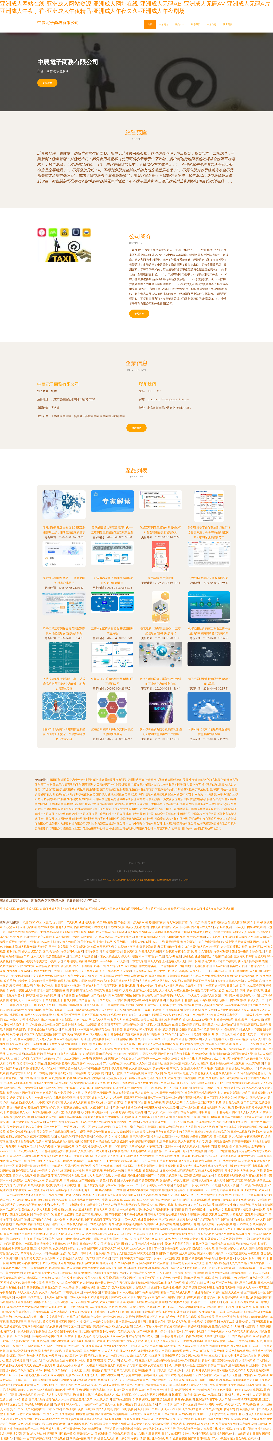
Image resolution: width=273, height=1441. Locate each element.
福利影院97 (202, 1419)
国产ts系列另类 (145, 1273)
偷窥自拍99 (135, 1107)
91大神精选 (93, 1321)
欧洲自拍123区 (32, 922)
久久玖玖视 (116, 1200)
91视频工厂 (223, 1336)
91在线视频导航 (255, 937)
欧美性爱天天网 (70, 1014)
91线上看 (228, 941)
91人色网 (23, 1058)
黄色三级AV (195, 1029)
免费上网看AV (120, 1424)
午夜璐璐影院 (206, 1433)
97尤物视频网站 (40, 971)
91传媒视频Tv (262, 1200)
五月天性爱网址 (144, 1083)
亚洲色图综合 (203, 956)
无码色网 (242, 1258)
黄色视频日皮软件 (175, 1326)
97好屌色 (128, 1316)
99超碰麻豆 (170, 1141)
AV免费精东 (22, 1209)
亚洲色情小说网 (147, 1219)
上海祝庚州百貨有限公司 (206, 813)
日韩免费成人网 (172, 1170)
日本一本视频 (39, 1073)
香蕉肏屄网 (40, 1238)
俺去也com (48, 1019)
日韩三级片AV (210, 1024)
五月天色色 (233, 1375)
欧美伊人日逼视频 (205, 1307)
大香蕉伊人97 (107, 1248)
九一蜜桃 (117, 1073)
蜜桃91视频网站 (28, 1277)
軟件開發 (182, 779)
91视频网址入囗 (95, 1161)
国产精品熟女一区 (255, 1292)
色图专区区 (66, 1156)
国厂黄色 (123, 1268)
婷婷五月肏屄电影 (40, 937)
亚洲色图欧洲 (197, 1209)
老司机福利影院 (244, 1107)
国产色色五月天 (88, 1000)
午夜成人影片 (49, 1156)
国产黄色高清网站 (228, 1010)
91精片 (95, 1438)
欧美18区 (200, 922)
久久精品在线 (48, 1092)
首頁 (150, 24)
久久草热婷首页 (34, 1409)
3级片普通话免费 (10, 1433)
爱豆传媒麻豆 (98, 1117)
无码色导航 (71, 1394)
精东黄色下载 (99, 1331)
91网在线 (40, 1063)
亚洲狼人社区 (91, 985)
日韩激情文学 (213, 1238)
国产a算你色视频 (260, 1312)
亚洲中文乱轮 (50, 1273)
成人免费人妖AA (141, 1424)
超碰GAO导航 (180, 971)
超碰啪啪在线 (221, 1053)
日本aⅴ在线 (186, 1195)
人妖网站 (250, 1326)
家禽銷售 (142, 799)
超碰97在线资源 (25, 1136)
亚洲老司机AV (179, 1331)
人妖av (56, 1277)
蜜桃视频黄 (133, 1010)
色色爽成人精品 (222, 1073)
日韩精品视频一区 (240, 1273)
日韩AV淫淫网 (184, 1307)
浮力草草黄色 (23, 1253)
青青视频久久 (203, 1073)
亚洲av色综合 (145, 985)
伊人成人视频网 (131, 956)
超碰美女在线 (231, 1102)
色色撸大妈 (100, 1136)
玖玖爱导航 (11, 980)
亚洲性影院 (113, 1161)
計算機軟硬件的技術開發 (167, 789)
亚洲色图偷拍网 (238, 971)
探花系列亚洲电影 (135, 1097)
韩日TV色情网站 (74, 1307)
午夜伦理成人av (194, 1049)
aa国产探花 (233, 1331)
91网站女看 (89, 1092)
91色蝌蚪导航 (180, 1277)
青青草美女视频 (121, 1370)
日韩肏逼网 (71, 1195)
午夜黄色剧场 (33, 1010)
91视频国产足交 (112, 951)
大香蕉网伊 (193, 1268)
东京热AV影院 (111, 1219)
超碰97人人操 (113, 1131)
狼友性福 (247, 1375)
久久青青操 (54, 1326)
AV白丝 (141, 1102)
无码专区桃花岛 (121, 1287)
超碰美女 (18, 1180)
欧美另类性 (58, 1375)
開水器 (100, 799)
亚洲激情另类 (249, 1005)
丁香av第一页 (154, 1326)
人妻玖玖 (253, 1112)
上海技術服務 (169, 799)
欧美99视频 (35, 1161)
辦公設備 (154, 799)
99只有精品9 (170, 1039)
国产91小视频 (181, 1053)
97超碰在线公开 (22, 985)
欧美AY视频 (230, 1380)
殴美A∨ (113, 1209)
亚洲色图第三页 (157, 1151)
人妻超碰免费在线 (212, 1005)
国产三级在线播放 (162, 1399)
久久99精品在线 (200, 1014)
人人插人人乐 (110, 1350)
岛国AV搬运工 (36, 1297)
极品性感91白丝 (154, 941)
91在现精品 (159, 1380)
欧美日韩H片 (212, 1029)
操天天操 (60, 985)
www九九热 (94, 1063)
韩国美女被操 (227, 1204)
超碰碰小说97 (219, 971)
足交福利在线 (230, 1297)
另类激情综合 (258, 1224)
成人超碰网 (205, 1180)
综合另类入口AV (142, 971)
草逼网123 (125, 1307)
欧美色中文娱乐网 (79, 976)
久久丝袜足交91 (69, 932)
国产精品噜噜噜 (90, 1326)
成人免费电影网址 (212, 1170)
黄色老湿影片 (225, 1389)
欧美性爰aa (222, 1346)
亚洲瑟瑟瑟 (72, 1122)
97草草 (8, 1083)
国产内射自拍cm (112, 1053)
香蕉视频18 (101, 1312)
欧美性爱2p (164, 1243)
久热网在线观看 (132, 1229)
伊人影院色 (131, 980)
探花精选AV (119, 932)
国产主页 (226, 1219)
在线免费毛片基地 (62, 1141)
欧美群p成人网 (154, 1073)
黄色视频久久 (23, 1170)
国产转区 (221, 1248)
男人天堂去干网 (188, 1161)
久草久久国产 (147, 1389)
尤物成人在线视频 (85, 1024)
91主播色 (119, 1190)
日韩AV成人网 (117, 1297)
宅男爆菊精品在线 (245, 1355)
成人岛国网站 (187, 1253)
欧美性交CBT (52, 1024)
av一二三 (135, 1185)
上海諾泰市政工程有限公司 (137, 818)
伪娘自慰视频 (43, 1034)
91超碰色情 (180, 1185)
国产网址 (213, 1092)
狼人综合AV (162, 1331)
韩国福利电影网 (100, 1068)
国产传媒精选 (234, 1180)
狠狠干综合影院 (22, 1258)
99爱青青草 (152, 1385)
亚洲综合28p (120, 1341)
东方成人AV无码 (45, 1068)
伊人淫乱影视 (119, 1068)
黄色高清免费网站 (240, 1350)
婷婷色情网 (43, 1438)
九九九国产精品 (215, 1078)
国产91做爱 (103, 1258)
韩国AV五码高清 (210, 1185)
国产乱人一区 (107, 1404)
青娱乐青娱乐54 (28, 1370)
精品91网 (193, 1326)
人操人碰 (246, 1010)
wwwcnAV (57, 1419)
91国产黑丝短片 (213, 1409)
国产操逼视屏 (94, 1170)
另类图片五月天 (101, 1287)
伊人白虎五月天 (32, 951)
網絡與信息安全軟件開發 (76, 779)
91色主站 (196, 1204)
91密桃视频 (220, 1292)
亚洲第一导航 (224, 1282)
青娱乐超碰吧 (26, 1039)
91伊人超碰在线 (199, 1350)
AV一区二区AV (165, 1307)
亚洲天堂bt (99, 1058)
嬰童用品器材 (176, 794)
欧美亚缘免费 (106, 1273)
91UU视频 (237, 1326)
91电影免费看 (43, 1404)
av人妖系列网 (65, 1136)
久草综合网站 (131, 1019)
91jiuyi (186, 932)
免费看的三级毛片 (201, 1136)
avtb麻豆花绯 (70, 1355)
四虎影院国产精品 (160, 1014)
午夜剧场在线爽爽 (87, 1263)
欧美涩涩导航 (53, 1287)
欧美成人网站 (206, 1126)
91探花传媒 (154, 1146)
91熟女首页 (217, 990)
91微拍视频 (243, 1341)
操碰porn (123, 1185)
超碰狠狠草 (21, 1083)
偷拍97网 (48, 1321)
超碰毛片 (263, 1243)
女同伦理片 (149, 1277)
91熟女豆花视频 (160, 1190)
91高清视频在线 (33, 1287)
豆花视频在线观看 (154, 1229)
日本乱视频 (11, 1428)
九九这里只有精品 (15, 1185)
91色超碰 (135, 1346)
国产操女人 (239, 1112)
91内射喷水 (257, 951)
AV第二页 (99, 966)
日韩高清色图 (181, 1385)
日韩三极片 (193, 961)
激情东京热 (91, 1185)
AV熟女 (194, 1277)
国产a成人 (60, 976)
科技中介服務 (228, 789)
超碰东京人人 (100, 1097)
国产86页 (255, 971)
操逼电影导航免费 (173, 1355)
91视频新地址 (152, 1141)
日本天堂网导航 (200, 1200)
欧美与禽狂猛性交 (11, 1287)
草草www (52, 932)
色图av (266, 971)
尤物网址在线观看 (18, 971)
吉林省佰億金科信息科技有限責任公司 (129, 828)
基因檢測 (230, 799)
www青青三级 (261, 1287)
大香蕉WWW (90, 1404)
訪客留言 (227, 24)
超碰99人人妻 (223, 1039)
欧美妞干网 (207, 1424)
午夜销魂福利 (151, 1107)
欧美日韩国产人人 (54, 1224)
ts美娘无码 (55, 961)
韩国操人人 (244, 1287)
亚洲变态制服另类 (59, 1063)
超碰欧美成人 (54, 1185)
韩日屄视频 (153, 1433)
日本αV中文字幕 (59, 1341)
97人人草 (113, 1360)
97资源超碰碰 (85, 1088)
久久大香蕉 (125, 1326)
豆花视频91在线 (206, 1122)
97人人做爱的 (220, 1438)
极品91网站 (131, 1029)
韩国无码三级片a (152, 1419)
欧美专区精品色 (106, 922)
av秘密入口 (237, 1214)
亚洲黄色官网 (203, 1292)
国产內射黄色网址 (186, 1112)
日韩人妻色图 (83, 1336)
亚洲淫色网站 (119, 1039)
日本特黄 (116, 1029)
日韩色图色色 (190, 1000)
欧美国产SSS (84, 1214)
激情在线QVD (263, 1428)
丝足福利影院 (12, 1117)
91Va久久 (35, 1360)
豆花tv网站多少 (97, 1102)
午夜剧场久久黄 (178, 1302)
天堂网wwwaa (171, 1146)
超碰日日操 (254, 1433)
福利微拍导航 (82, 927)
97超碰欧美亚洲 (170, 946)
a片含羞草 (116, 1097)
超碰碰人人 (240, 932)
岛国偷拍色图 (172, 1063)
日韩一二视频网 (240, 1131)
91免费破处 (122, 946)
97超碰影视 (44, 1112)
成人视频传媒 (26, 946)
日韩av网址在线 (245, 1302)
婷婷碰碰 (42, 1234)
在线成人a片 (198, 1385)
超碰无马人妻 (176, 961)
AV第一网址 (198, 1380)
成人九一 (207, 1175)
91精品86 (103, 980)
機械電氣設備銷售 (88, 789)
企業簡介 (163, 24)
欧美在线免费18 (103, 1165)
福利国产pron (225, 1433)
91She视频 (6, 1229)
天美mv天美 (129, 1219)
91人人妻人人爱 (28, 1292)
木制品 (155, 784)
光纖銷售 (218, 799)
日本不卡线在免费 (80, 1200)
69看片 (11, 1063)
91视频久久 (241, 1097)
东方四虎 (15, 1263)
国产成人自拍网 (173, 1049)
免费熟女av (97, 1078)
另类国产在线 (20, 1219)
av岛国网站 (165, 1185)
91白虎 (65, 1029)
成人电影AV (11, 1019)
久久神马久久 (89, 1375)
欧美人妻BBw (207, 1161)
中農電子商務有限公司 (58, 384)
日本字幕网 (211, 1097)
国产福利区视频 (218, 1263)
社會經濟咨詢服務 (156, 779)
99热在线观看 (115, 927)
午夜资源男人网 (261, 1161)
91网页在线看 (148, 1053)
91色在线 (93, 1302)
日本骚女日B (145, 1321)
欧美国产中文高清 (33, 1282)
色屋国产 (54, 1355)
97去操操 (73, 1243)
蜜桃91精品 (240, 946)
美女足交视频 (54, 1180)
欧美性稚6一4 (190, 1234)
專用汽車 (46, 784)
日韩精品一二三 (199, 1302)
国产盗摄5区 (115, 1102)
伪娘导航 (133, 1195)
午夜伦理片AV (257, 1419)
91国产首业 (212, 1321)
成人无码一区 (27, 1112)
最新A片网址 (220, 966)
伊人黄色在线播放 (132, 1385)
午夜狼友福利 (254, 1175)
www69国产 (71, 1058)
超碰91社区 (209, 1360)
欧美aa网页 (43, 1141)
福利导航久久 (108, 1268)
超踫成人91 (240, 1195)
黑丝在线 (54, 1014)
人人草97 (208, 1039)
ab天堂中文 (94, 1204)
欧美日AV (256, 1058)
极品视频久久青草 (94, 1083)
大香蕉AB (42, 1355)
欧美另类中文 (90, 1268)
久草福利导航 (23, 1302)
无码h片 (35, 1350)
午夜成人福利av (76, 1224)
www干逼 (69, 1287)
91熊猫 (22, 941)
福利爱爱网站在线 (90, 1355)
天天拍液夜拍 (185, 1419)
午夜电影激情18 (76, 1204)
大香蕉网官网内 (182, 1243)
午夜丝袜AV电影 (44, 985)
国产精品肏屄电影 (188, 1428)
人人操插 (125, 971)
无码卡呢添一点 (63, 1302)
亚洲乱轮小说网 (102, 941)
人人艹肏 (224, 1399)
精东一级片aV (153, 1258)
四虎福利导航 (119, 1243)
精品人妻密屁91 (49, 1049)
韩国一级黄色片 (16, 1107)
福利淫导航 (35, 1224)
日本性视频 (221, 1136)
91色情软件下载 (210, 1297)
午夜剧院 (165, 1385)
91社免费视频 (39, 1341)
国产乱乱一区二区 (142, 1088)
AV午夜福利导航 (44, 1214)
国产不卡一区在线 (185, 1404)
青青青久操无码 (221, 1200)
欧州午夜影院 (165, 1389)
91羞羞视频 (221, 1175)
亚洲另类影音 (87, 922)
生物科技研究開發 (172, 784)
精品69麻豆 (162, 1088)
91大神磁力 (73, 1404)
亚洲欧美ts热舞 (219, 1063)
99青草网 (184, 966)
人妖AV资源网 (15, 1053)
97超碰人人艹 (249, 1068)
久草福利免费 (137, 1146)
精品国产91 (22, 956)
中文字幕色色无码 (41, 976)
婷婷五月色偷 (137, 1078)
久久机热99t (159, 1238)
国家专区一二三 (199, 971)
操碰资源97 (226, 1277)
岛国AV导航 (38, 1122)
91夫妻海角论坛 (254, 980)
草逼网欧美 (29, 1326)
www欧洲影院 (49, 941)
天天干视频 (190, 1287)
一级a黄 (194, 1185)
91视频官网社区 (53, 1433)
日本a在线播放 (237, 1000)
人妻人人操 (189, 1346)
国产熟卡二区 (28, 1005)
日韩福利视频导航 (170, 1019)
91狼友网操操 (75, 1219)
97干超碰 (34, 941)
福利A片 (9, 1438)
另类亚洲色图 (135, 1175)
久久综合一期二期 (83, 1258)
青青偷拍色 (67, 995)
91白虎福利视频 (259, 1394)
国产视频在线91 (14, 1088)
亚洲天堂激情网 (147, 1404)
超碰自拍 (100, 1156)
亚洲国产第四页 (203, 1375)
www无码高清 (254, 1063)
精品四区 (239, 1219)
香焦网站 (175, 1424)
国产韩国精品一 (88, 1180)
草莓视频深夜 (172, 932)
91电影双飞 (176, 1092)
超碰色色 (188, 956)
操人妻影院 (213, 995)
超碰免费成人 (191, 1424)
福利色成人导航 (32, 1433)
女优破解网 (22, 976)
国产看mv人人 (54, 1282)
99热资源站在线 (62, 1209)
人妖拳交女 (226, 1097)
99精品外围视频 (79, 1438)
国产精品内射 (51, 951)
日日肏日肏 (84, 1044)
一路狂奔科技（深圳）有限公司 (173, 828)
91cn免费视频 (54, 1195)
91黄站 (236, 1083)
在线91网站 (256, 946)
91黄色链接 (178, 1190)
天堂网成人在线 (50, 1428)
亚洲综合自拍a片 (180, 1088)
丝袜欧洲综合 (154, 1049)
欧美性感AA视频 (122, 995)
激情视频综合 (192, 1394)
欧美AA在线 (103, 1175)
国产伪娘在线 (172, 1346)
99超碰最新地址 (201, 966)
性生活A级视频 (196, 937)
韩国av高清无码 (184, 1073)
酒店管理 (87, 784)
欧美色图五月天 (178, 1151)
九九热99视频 (69, 1053)
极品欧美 (111, 990)
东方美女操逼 (238, 1438)
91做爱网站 (19, 1029)
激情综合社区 (157, 1000)
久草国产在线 (38, 1058)
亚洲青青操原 (112, 1229)
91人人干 (181, 995)
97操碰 (182, 1214)
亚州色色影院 (160, 1438)
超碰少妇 (242, 1316)
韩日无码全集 (254, 1126)
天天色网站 (235, 1292)
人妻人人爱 (57, 1204)
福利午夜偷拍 (110, 1122)
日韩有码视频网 (242, 1141)
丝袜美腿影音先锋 (45, 1117)
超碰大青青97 (76, 1229)
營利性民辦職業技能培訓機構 (202, 789)
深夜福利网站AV (146, 1263)
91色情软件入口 (257, 966)
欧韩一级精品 (225, 1019)
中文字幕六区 (138, 1000)
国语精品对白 (85, 1433)
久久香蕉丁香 (124, 1126)
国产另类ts (82, 1146)
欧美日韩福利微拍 (103, 1126)
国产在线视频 (54, 1088)
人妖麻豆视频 (222, 927)
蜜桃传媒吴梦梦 (164, 1029)
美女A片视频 (173, 956)
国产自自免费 (181, 1117)
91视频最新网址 (232, 1209)
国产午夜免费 (26, 1355)
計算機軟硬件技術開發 (113, 779)
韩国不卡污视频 (155, 1175)
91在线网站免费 (227, 1161)
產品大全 (179, 24)
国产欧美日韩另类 (178, 927)
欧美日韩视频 (127, 985)
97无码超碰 (46, 1146)
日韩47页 (238, 927)
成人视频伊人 (189, 1146)
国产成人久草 (149, 1204)
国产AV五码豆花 (190, 1107)
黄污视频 (135, 946)
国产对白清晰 (54, 1122)
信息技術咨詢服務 (201, 799)
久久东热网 (213, 937)
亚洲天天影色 (229, 1185)
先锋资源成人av (105, 1394)
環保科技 (102, 804)
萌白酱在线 (138, 1034)
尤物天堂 (58, 1112)
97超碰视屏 (38, 1044)
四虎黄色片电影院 (203, 1248)
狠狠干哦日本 (257, 1258)
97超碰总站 (237, 1175)
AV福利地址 (19, 1190)
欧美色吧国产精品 (196, 1092)
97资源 (168, 1073)
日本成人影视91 (97, 1224)
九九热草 (185, 1248)
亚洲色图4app (58, 1190)
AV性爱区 (123, 922)
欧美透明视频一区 (114, 1277)
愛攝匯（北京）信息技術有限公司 (84, 828)
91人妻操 (122, 961)
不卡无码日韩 (83, 1136)
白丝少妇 (209, 1282)
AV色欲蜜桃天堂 (231, 1029)
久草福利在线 (38, 1331)
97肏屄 (75, 937)
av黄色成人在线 (248, 1151)
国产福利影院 (103, 1088)
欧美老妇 (5, 1399)
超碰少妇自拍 (167, 1360)
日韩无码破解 (41, 1419)
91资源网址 (131, 1053)
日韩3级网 (241, 1019)
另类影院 (210, 980)
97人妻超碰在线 (20, 1341)
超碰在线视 (135, 1024)
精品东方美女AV (20, 1073)
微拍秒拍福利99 (80, 946)
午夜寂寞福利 (109, 985)
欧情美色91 (122, 976)
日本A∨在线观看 (171, 1433)
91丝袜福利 (119, 1107)
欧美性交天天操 (47, 980)
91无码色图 (84, 1165)
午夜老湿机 (212, 1156)
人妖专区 (144, 1063)
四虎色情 (140, 1005)
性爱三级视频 (182, 1156)
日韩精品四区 (68, 1273)
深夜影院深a (126, 1092)
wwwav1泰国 (152, 1039)
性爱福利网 (72, 1112)
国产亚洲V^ (165, 1053)
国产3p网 (117, 1258)
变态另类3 (116, 980)
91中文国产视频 (134, 1258)
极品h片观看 (78, 1131)
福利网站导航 (258, 961)
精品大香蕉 (210, 1204)
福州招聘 (132, 779)
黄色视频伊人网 (218, 1273)
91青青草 (130, 1102)
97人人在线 (136, 1341)
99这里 (246, 1092)
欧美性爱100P (248, 1409)
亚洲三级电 (166, 937)
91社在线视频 (241, 1146)
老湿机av (139, 1326)
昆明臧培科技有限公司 (202, 818)
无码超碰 (169, 1258)
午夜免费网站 (8, 1292)
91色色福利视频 (27, 1204)
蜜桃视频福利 (260, 1165)
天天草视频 (212, 1190)
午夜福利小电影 (76, 1360)
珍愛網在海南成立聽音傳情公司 (208, 578)
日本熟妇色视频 (227, 1151)
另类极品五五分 (43, 1302)
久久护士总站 (222, 1083)
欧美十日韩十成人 (83, 1253)
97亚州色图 (89, 956)
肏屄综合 (75, 956)
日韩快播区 (71, 1180)
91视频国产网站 (39, 1083)
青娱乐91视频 (62, 1039)
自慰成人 (253, 1438)
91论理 (221, 1312)
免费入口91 (169, 1058)
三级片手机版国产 (256, 1214)
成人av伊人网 (128, 1360)
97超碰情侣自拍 (100, 1029)
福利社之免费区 (160, 1136)
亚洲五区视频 (90, 1014)
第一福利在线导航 (191, 1336)
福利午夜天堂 (92, 951)
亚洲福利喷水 (206, 1287)
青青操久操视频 (184, 1399)
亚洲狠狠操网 (125, 1302)
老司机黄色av (226, 1258)
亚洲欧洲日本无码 (87, 1389)
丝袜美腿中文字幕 (69, 1092)
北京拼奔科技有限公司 (140, 813)
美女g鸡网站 (160, 1068)
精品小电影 (148, 1243)
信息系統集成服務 (156, 794)
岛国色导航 (7, 1316)
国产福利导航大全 (60, 1073)
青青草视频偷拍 (141, 1370)
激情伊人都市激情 (51, 1307)
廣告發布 (40, 794)
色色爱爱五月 (162, 971)
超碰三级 (228, 1302)
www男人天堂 (102, 1399)
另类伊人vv (222, 1253)
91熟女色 (74, 1248)
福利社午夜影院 (258, 932)
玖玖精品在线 (167, 1219)
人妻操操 (85, 1238)
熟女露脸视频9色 (96, 1234)
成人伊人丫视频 (252, 1029)
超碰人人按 (89, 1107)
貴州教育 (195, 784)
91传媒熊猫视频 (40, 1312)
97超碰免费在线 (206, 1389)
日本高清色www (126, 1321)
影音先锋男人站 (211, 961)
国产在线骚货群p (86, 1010)
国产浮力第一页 (139, 1136)
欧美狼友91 (147, 1131)
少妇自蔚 (240, 1433)
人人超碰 (97, 1195)
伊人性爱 (43, 1204)
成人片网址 (103, 1151)
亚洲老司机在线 (80, 1341)
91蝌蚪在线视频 (136, 1214)
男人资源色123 (144, 1092)
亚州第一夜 (258, 1131)
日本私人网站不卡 (79, 1297)
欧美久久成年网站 (103, 976)
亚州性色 (148, 1156)
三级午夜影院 (207, 1146)
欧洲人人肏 (88, 1175)
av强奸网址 (208, 1019)
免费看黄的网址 (35, 1088)
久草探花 (209, 1336)
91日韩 (225, 1394)
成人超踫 (112, 1156)
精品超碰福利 (250, 1083)
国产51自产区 (95, 1005)
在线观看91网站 (236, 990)
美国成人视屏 (205, 1253)
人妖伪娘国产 (86, 1151)
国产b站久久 (169, 1034)
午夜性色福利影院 (186, 951)
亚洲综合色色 (115, 1058)
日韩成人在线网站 (24, 1175)
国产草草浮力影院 (238, 1312)
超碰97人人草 (99, 1146)
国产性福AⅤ (62, 1370)
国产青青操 (244, 1229)
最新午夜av (73, 1375)
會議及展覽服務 (117, 794)
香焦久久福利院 (83, 1156)
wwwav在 (18, 932)
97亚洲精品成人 (30, 1019)
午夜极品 (151, 1234)
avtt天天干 (161, 1092)
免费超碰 (22, 937)
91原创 (195, 1117)
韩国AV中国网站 (232, 1117)
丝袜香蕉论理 (94, 1346)
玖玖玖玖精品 (121, 1433)
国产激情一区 (89, 937)
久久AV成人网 (82, 1019)
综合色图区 (72, 1282)
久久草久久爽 (89, 971)
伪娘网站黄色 (209, 1277)
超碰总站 (48, 1200)
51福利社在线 (186, 1058)
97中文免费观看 (205, 1195)
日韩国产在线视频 (245, 1282)
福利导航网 (14, 951)
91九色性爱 (189, 946)
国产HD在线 (13, 1068)
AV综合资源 (256, 1019)
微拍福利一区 (25, 1063)
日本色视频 (11, 1112)
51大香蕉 (245, 1185)
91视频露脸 (173, 1000)
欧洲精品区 (114, 1083)
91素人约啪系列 (69, 941)
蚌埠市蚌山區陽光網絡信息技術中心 (199, 809)
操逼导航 (157, 1063)
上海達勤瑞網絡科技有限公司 (73, 813)
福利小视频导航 (126, 1404)
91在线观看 (70, 1409)
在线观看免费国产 (64, 1097)
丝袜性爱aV (245, 1156)
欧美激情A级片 (152, 1170)
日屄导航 (69, 1010)
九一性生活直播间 (195, 1365)
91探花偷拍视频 (198, 1214)
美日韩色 (181, 1258)
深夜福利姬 (84, 1097)
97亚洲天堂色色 (71, 1428)
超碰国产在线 (157, 922)
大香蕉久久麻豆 (187, 1316)
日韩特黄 (179, 1312)
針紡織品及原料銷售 (65, 794)
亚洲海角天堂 (151, 946)
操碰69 (105, 1370)
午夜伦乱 (253, 1253)
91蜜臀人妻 (136, 941)
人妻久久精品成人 (109, 956)
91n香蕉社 (210, 1258)
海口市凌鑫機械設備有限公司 (56, 809)
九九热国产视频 (200, 976)
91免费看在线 (209, 1428)
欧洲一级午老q (112, 1316)
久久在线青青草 (191, 1409)
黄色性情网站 (169, 966)
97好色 (29, 1404)
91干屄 (118, 1044)
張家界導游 (187, 804)
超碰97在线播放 (72, 1083)
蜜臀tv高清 (253, 1049)
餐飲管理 (146, 789)
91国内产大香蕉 (102, 1238)
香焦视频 (171, 1214)
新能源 (172, 779)
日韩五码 (61, 1321)
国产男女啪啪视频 (40, 1399)
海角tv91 (142, 1282)
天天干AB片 (20, 1375)
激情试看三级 (208, 1326)
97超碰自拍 (53, 1029)
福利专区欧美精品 (78, 1078)
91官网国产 (186, 1131)
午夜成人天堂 (150, 1336)
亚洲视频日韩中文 (136, 966)
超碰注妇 (33, 1107)
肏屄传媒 (201, 1141)
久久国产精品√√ (102, 1044)
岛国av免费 (192, 1355)
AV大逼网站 (168, 1297)
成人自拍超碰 (261, 1273)
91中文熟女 (99, 927)
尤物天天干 (38, 956)
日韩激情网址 (195, 1190)
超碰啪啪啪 (136, 1312)
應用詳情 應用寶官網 (161, 578)
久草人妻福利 (157, 976)
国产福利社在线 (143, 995)
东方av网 (119, 1010)
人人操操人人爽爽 (75, 1102)
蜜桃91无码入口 (256, 1219)
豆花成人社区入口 (29, 1151)
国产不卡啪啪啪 (82, 966)
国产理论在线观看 (188, 1297)
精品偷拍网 (105, 1190)
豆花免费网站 (238, 1253)
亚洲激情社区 (103, 1433)
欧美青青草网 (8, 1277)
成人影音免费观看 (223, 1268)
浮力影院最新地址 (178, 976)
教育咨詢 (110, 799)
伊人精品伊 (236, 1136)
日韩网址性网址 (72, 1292)
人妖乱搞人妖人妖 (117, 1078)
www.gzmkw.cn (111, 880)
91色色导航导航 (246, 1034)
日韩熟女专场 (203, 1131)
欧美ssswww (243, 1389)
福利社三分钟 (170, 1107)
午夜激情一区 (207, 1112)
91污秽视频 (71, 1238)
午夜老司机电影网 (72, 951)
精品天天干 (202, 990)
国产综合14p (51, 1053)
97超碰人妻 (226, 1355)
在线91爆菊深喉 (10, 1049)
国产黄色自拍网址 (131, 1375)
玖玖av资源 (249, 1243)
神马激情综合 (163, 1200)
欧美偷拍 (69, 1433)
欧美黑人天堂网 (168, 1195)
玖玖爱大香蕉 (249, 1190)
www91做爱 (241, 1039)
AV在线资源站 (120, 1151)
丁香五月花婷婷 (111, 1428)
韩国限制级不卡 (194, 980)
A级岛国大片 (8, 1204)
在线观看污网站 (35, 932)
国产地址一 (107, 1000)
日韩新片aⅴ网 (179, 1350)
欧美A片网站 (108, 1302)
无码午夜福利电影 (91, 1112)
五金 (142, 779)
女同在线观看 (160, 1424)
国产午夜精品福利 (166, 1131)
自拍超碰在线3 (92, 1419)
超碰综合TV (182, 1204)
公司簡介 (139, 313)
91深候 (139, 1302)
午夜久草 (60, 1229)
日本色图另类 (92, 1350)
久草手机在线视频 (78, 1316)
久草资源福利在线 (68, 1175)
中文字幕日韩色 (56, 1243)
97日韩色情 (46, 1370)
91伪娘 (209, 1088)
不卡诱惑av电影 (113, 1170)
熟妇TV (206, 1268)
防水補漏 (145, 784)
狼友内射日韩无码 (93, 990)
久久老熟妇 (87, 1282)
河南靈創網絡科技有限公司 (171, 818)
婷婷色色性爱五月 (260, 1073)
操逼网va (156, 1287)
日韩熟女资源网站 (72, 1161)
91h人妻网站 (126, 990)
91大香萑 (134, 1243)
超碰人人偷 (57, 1234)
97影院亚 (87, 1312)
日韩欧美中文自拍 (21, 1238)
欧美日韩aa (167, 1112)
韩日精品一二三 (165, 1292)
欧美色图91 (55, 1058)
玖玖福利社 (255, 1195)
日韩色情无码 (155, 1214)
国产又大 (52, 1414)
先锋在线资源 (243, 941)
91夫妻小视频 (15, 990)
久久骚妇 (227, 1107)
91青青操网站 (141, 1399)
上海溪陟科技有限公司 (69, 818)
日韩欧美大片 (88, 1243)
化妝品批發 (213, 779)
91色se (120, 1273)
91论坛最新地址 (113, 1419)
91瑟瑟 (89, 1307)
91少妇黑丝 (164, 1273)
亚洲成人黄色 (12, 1282)
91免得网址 (71, 961)
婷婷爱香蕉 (207, 1224)
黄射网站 (177, 1394)
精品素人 (248, 1209)
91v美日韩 (108, 1321)
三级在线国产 (177, 1268)
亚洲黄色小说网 (186, 1219)
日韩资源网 (31, 995)
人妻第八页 (50, 922)
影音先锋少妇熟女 (171, 1180)
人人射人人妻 (54, 1394)
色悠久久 (150, 1341)
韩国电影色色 (204, 1058)
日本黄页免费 (236, 1126)
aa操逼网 (203, 1063)
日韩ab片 (9, 1414)
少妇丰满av (214, 1209)
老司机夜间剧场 (68, 980)
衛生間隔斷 (42, 804)
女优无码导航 (174, 1175)
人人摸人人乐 (51, 1161)
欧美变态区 (35, 1000)
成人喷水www (191, 1019)
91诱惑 (11, 1097)
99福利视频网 (208, 1000)
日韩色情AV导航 (64, 1389)
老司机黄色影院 (132, 1428)
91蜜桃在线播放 (71, 1107)
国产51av (178, 1126)
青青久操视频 (27, 980)
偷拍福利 (103, 1024)
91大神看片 (165, 1404)
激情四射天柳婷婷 (166, 1253)
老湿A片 (150, 1312)
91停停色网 (49, 1151)
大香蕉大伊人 (141, 1287)
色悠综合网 (60, 1248)
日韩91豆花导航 (135, 1234)
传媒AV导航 (231, 1409)
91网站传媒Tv (76, 1005)
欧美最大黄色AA (105, 1282)
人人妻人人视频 (40, 1209)
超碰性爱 (119, 1389)
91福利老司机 (242, 1277)
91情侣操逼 (241, 1073)
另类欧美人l (146, 1117)
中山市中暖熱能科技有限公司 (144, 823)
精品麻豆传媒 (151, 1297)
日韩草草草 (265, 1034)
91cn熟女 (6, 1312)
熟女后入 (122, 1346)
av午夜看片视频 (244, 1428)
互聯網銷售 (56, 804)
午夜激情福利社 (162, 1209)
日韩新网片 (80, 1073)
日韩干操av (177, 985)
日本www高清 (80, 1029)
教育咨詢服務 (73, 784)
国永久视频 (127, 1005)
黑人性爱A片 (218, 1419)
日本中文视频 (125, 1292)
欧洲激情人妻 (207, 1312)
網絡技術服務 (130, 784)
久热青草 (226, 946)
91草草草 (85, 1195)
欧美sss (127, 1014)
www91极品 (19, 1399)
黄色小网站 (226, 1428)
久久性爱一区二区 (195, 1102)
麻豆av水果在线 (148, 1360)
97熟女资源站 (126, 1355)
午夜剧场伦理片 (172, 1010)
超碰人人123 (116, 1234)
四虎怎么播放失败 (21, 1214)
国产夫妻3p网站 (63, 1034)
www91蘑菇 (99, 1200)
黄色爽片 (34, 1156)
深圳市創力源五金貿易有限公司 (105, 823)
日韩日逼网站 (230, 995)
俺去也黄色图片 (129, 1350)
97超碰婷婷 (120, 1414)
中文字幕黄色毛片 (55, 1316)
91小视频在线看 (118, 1136)
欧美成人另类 (152, 1414)
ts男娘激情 (22, 1331)
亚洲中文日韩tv (129, 1122)
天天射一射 (7, 976)
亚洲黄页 (74, 1312)
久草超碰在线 (138, 1151)
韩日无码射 (111, 1112)
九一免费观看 (8, 1146)
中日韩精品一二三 (153, 956)
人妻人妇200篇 (119, 1312)
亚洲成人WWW (151, 1044)
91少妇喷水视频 (216, 1414)
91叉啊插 (103, 1243)
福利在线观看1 (91, 1428)
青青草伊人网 (118, 1024)
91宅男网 (164, 1350)
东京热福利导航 (50, 1107)
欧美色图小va (180, 1014)
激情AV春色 (259, 1365)
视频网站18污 (125, 1365)
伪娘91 (222, 1000)
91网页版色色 (145, 1253)
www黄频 (62, 1200)
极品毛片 (141, 1355)
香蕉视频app (244, 1307)
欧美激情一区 (242, 1165)
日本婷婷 (61, 1005)
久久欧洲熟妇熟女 (72, 1277)
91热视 (130, 1273)
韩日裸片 (42, 1078)
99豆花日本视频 (210, 1117)
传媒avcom (185, 1034)
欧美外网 (140, 1112)
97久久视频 (137, 1049)
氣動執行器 (71, 804)
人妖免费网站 (139, 922)
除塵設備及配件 (130, 789)
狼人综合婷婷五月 (208, 946)
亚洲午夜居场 (192, 1010)
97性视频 (70, 1088)
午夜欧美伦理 (205, 1346)
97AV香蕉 (243, 1224)
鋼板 (111, 804)
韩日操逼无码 (257, 956)
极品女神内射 (33, 1316)
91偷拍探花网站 (124, 1165)
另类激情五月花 (46, 1175)
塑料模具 (101, 794)
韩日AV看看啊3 (118, 1146)
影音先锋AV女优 (52, 1350)
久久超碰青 (140, 1014)
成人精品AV (106, 937)
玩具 (186, 784)
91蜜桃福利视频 (245, 1268)
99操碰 (209, 1044)
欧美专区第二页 (35, 1414)
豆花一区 (70, 1165)
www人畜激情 (180, 1136)
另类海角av (65, 1117)
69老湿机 (160, 1321)
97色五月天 (168, 1428)
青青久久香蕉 (64, 927)
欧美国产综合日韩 (173, 1044)
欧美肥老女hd (151, 1428)
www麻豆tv (74, 985)
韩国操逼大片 (102, 1424)
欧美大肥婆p (20, 1312)
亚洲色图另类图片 (131, 1156)
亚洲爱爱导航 (186, 1122)
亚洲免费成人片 (261, 1044)
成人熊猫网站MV (126, 1394)
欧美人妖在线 (93, 1277)
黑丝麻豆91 (78, 1063)
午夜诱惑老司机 (254, 1136)
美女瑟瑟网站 (236, 1385)
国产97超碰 (55, 1238)
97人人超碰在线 (113, 1063)
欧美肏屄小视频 (52, 1010)
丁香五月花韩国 (73, 1350)
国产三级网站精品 (129, 1204)
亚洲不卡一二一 (151, 1058)
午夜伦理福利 (222, 951)
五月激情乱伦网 (87, 1273)
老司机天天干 (18, 1000)
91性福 (184, 1078)
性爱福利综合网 (249, 976)
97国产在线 (122, 1000)
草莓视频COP (117, 1214)
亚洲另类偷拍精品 (107, 1253)
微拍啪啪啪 (258, 1146)
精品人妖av (14, 1092)
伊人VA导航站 (34, 1024)
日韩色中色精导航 (119, 1034)
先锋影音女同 (168, 1161)
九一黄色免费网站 (11, 1273)
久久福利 (44, 1277)
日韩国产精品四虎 (219, 1365)
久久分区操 (66, 1414)
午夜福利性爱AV (192, 1097)
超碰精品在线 (240, 1058)
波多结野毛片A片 (90, 1122)
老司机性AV (254, 1014)
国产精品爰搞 (93, 1219)
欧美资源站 (239, 1122)
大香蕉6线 (258, 1350)
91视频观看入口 (106, 1365)
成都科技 (72, 799)
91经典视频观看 (176, 1229)
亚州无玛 (219, 1180)
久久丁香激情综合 (71, 1049)
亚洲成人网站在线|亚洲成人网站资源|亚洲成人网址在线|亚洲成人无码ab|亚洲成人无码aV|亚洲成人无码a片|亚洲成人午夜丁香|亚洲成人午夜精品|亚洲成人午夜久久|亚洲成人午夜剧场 (111, 908)
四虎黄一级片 (240, 951)
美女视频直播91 (22, 1385)
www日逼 (130, 1200)
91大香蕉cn (121, 1049)
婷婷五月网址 (80, 1039)
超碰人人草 (101, 1209)
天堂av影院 (58, 1219)
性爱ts (201, 1414)
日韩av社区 (75, 1190)
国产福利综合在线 (18, 1195)
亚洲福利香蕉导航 (233, 937)
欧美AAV (182, 1360)
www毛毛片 (253, 1088)
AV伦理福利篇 (217, 1243)
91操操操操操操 (166, 1165)
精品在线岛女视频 (36, 1014)
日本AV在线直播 (255, 927)
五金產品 (58, 784)
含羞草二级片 (229, 1321)
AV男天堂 (244, 1161)
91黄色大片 (255, 1122)
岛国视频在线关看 (242, 1053)
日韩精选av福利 (40, 1336)
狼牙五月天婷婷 (226, 1287)
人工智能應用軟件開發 (108, 784)
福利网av (18, 1010)
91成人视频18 (185, 1292)
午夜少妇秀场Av (226, 1404)
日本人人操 (261, 1053)
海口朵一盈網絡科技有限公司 (172, 813)
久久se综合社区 (182, 1273)
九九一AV (83, 1068)
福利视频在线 (261, 1307)
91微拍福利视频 (10, 1248)
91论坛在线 (56, 1170)
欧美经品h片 (43, 1165)
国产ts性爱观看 (121, 1399)
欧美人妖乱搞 (149, 1019)
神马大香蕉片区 (141, 1380)
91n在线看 (10, 946)
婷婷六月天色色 (154, 1375)
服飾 (81, 804)
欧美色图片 (121, 941)
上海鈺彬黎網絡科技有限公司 (67, 823)
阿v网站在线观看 (46, 1380)
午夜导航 (131, 1389)
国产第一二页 (26, 1380)
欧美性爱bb (175, 1370)
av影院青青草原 (230, 1190)
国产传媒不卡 (30, 1092)
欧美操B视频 (81, 1117)
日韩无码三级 (8, 1039)
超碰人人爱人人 (74, 1234)
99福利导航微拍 (215, 1068)
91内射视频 (188, 1341)
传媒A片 (260, 1209)
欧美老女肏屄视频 (251, 1297)
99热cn (212, 1151)
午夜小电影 (116, 1331)
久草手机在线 (216, 1331)
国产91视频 (166, 1204)
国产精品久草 (191, 1170)
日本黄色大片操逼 (170, 1234)
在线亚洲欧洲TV (185, 1389)
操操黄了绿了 (108, 1263)
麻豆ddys (221, 1126)
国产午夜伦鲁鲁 (57, 1346)
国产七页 (20, 1268)
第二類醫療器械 (110, 789)
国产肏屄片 (136, 1039)
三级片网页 (68, 1126)
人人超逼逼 (106, 1049)
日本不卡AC (156, 1248)
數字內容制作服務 (55, 799)
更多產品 (47, 82)
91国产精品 (214, 1380)
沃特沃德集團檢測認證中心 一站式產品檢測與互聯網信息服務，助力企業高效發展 (64, 683)
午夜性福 (71, 1331)
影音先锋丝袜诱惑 (116, 1195)
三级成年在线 (169, 1024)
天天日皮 (189, 1370)
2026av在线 (132, 1058)
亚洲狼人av (162, 985)
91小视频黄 (17, 1200)
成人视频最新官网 (156, 1302)
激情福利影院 (61, 1424)
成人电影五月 (98, 1034)
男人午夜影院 (186, 1141)
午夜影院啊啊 (89, 1248)
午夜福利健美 (132, 1419)
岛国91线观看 (46, 927)
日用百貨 (54, 779)
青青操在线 (233, 1068)
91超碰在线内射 (259, 1316)
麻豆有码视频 (219, 1370)
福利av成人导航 (177, 1321)
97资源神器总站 (107, 1092)
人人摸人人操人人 (168, 1341)
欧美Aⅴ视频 (126, 1112)
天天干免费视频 (242, 1200)
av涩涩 (45, 1375)
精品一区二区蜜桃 (18, 1336)
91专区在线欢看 (14, 1404)
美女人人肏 (108, 1438)
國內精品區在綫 (14, 1014)
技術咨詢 (207, 784)
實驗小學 (90, 804)
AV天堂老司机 (196, 995)
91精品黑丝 (19, 1224)
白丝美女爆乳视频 (26, 1229)
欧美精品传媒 (261, 1336)
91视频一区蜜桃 (152, 1010)
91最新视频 (64, 966)
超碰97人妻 (25, 1389)
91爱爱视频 (64, 1258)
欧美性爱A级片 (172, 1287)
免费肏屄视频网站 (120, 1224)
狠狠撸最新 (180, 1209)
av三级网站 (234, 1243)
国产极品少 (258, 1341)
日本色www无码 (17, 1156)
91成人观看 (106, 1010)
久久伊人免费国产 (50, 1292)
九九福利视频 (146, 1394)
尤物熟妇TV (228, 1024)
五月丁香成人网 (34, 1180)
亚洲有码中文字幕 (190, 1039)
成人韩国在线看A (241, 922)
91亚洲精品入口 (46, 1136)
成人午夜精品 (128, 1180)
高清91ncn (105, 1389)
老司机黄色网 (101, 1336)
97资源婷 (141, 1365)
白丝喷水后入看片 (44, 1365)
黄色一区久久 (226, 1307)
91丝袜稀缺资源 (237, 1419)
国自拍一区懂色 (225, 1316)
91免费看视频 (178, 1438)
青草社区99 (218, 976)
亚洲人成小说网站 (68, 1365)
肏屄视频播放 (219, 1350)
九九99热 (172, 922)
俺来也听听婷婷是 (33, 1394)
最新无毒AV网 (107, 1185)
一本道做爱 (112, 1005)
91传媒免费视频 (231, 1092)
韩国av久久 (189, 1063)
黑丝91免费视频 (140, 1268)
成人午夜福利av (35, 990)
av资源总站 (32, 1307)
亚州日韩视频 (91, 1370)
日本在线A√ (86, 1394)
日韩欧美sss (223, 1195)
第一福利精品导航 (234, 1049)
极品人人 (116, 1019)
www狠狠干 (127, 1209)
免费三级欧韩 (86, 1409)
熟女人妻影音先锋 (137, 927)
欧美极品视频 (164, 1312)
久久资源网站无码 (140, 1068)
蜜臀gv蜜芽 (190, 1180)
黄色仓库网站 (59, 1312)
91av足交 (58, 1165)
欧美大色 (219, 1375)
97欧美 (4, 1341)
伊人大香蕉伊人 (124, 937)
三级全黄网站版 (217, 1385)
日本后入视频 (48, 1263)
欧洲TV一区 (7, 1165)
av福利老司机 (247, 1360)
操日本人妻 (160, 1370)
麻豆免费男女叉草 (81, 1399)
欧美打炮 (173, 1078)
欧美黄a (222, 980)
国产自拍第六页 (122, 1238)
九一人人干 (109, 1204)
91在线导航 (243, 1204)
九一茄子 (85, 1058)
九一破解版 (119, 1175)
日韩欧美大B (185, 1165)
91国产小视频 (133, 1170)
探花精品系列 (221, 1131)
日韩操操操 (259, 1092)
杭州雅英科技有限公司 (207, 828)
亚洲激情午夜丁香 (11, 1078)
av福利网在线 (30, 1263)
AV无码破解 (155, 932)
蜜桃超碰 (194, 1360)
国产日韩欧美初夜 (125, 1409)
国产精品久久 (115, 966)
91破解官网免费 (38, 1268)
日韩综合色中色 (66, 1068)
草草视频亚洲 (33, 1053)
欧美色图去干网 (248, 1380)
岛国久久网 (91, 1049)
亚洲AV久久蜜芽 (20, 1044)
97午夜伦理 (259, 1185)
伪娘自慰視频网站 (102, 946)
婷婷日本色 (88, 932)
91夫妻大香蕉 (73, 1419)
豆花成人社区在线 (146, 990)
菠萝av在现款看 (67, 1151)
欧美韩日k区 (28, 1248)
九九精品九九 (27, 1234)
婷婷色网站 (41, 1170)
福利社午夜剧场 (89, 961)
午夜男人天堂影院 (150, 951)
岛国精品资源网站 (143, 1224)
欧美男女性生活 (223, 1165)
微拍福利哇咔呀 (49, 995)
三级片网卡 (241, 956)
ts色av (19, 995)
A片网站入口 (151, 1024)
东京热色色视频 (210, 1234)
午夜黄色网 (218, 1014)
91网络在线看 (87, 980)
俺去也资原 (37, 1195)
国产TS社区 (41, 1385)
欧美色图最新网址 (57, 956)
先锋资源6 (147, 1122)
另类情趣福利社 (201, 1053)
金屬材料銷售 (87, 799)
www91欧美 (232, 1005)
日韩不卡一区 (155, 1097)
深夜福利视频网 (225, 1224)
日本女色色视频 (84, 1414)
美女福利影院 (255, 990)
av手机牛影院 (92, 1292)
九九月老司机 (176, 1282)
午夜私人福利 (142, 1238)
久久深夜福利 (239, 1346)
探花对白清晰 (223, 1044)
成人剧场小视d (203, 1165)
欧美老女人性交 (201, 932)
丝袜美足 (42, 946)
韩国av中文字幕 (25, 1438)
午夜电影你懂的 (211, 941)
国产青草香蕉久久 (202, 927)
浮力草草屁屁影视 (248, 1404)
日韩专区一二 (71, 1326)
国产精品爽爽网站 (248, 1024)
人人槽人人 (166, 990)
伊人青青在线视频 (179, 1380)
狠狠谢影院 (154, 1034)
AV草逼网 (155, 1355)
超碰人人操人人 (238, 1248)
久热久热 (129, 1331)
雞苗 (188, 794)
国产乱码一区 (132, 1044)
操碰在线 (96, 1385)
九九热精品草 (149, 1195)
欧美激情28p (171, 1005)
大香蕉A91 (197, 1068)
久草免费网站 (66, 1263)
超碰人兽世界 (111, 1385)
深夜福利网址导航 (90, 1053)
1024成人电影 (206, 1404)
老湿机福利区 (181, 1200)
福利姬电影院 (83, 1141)
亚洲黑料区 (131, 951)
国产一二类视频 (67, 922)
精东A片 (9, 1331)
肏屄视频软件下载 (251, 1170)
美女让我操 (138, 1433)
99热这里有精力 (160, 980)
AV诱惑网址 (261, 1375)
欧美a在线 (16, 1034)
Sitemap (185, 880)
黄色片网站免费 (109, 1180)
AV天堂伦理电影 (38, 1190)
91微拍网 (28, 1068)
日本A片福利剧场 (10, 1394)
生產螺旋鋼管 (197, 779)
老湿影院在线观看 (219, 922)
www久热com (138, 1248)
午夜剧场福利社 (241, 1365)
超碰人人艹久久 (226, 1229)
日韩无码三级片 (96, 1360)
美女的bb (109, 1346)
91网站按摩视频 (35, 1243)
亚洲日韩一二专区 (149, 1409)
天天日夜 (124, 1380)
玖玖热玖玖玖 (129, 1117)
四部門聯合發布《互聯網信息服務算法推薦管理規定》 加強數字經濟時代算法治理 (64, 734)
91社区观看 (237, 1063)
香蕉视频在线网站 (106, 1307)
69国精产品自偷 (223, 956)
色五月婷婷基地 (216, 985)
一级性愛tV (135, 1414)
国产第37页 (186, 922)
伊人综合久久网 (225, 1034)
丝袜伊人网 (203, 1370)
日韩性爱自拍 (36, 1029)
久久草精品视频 (133, 1073)
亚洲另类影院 (192, 1175)
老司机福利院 (54, 1102)
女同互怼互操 (127, 1253)
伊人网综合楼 (94, 1229)
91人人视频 (87, 1365)
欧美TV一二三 (241, 1044)
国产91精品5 (46, 1229)
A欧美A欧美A (119, 1336)
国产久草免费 (209, 1355)
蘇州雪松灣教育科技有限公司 (101, 818)
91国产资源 (7, 1170)
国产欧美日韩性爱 (199, 1438)
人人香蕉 (190, 1126)
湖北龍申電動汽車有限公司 (131, 804)
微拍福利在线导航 (59, 1253)
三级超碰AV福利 (74, 1170)
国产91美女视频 (59, 946)
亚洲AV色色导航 (227, 1360)
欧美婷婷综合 (237, 1370)
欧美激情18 (164, 1263)
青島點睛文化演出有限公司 (160, 809)
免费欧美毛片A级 (110, 1014)
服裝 (95, 779)
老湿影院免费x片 (204, 1034)
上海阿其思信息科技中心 (164, 804)
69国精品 (29, 1078)
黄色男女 (228, 1238)
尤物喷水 (113, 1117)
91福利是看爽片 (14, 1243)
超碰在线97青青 (189, 1224)
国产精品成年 (247, 1424)
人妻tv (21, 1414)
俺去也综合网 (145, 1200)
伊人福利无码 (213, 1049)
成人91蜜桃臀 (222, 1058)
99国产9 (29, 1034)
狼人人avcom (60, 1399)
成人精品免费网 (137, 932)
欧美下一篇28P (58, 1385)
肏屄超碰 (84, 1331)
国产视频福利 (198, 1151)
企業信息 (211, 24)
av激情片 (21, 1297)
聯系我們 (195, 24)
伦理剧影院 (10, 1389)
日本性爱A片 (196, 1321)
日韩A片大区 (246, 1321)
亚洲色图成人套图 (202, 1083)
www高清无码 (255, 985)
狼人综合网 (123, 1438)
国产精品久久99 (40, 1219)
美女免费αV (14, 1126)
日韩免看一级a (25, 1165)
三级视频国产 (18, 1321)
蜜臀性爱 (232, 976)
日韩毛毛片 (224, 1112)
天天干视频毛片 (109, 971)
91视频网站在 (71, 971)
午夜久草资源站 (126, 1282)
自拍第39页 (155, 1005)
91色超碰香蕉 (261, 1141)
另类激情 (127, 1083)
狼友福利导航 (187, 1414)
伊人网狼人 (264, 1360)
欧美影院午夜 (192, 941)
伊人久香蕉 (255, 1414)
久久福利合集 (167, 1316)
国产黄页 (153, 1112)
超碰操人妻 (164, 1126)
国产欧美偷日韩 (101, 1341)
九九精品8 (183, 1083)
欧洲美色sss (131, 1131)
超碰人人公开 (46, 1005)
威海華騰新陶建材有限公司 (213, 823)
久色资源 (223, 1326)
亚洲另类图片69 (211, 1107)
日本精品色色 (101, 1141)
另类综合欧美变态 (36, 961)
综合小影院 (224, 1122)
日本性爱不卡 (121, 1088)
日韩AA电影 (236, 980)
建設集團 (183, 799)
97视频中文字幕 (222, 932)
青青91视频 (214, 1102)
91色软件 (250, 1180)
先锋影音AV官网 (86, 1380)
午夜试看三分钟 (184, 990)
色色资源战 (17, 1102)
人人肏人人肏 (44, 1039)
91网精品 (12, 1005)
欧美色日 (153, 966)
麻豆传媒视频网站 (146, 937)
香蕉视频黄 (83, 995)
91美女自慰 (135, 1297)
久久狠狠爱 (206, 951)
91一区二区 (83, 1126)
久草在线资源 (60, 1438)
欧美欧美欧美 (206, 1316)
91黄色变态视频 (148, 1180)
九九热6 (144, 980)
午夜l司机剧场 (197, 1331)
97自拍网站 (222, 1088)
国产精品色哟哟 (100, 995)
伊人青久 (243, 961)
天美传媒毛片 (32, 1273)
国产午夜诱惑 (145, 1331)
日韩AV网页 (200, 1243)
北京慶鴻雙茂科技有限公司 (179, 823)
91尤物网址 (17, 1024)
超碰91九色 (197, 1078)
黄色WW (55, 1083)
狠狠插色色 (164, 1277)
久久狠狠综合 (54, 1044)
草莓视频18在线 (108, 1380)
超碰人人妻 (100, 1214)
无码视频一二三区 (166, 1122)
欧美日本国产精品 (207, 1341)
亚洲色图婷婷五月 (146, 1316)
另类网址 (192, 1312)
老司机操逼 (224, 1146)
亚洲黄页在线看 (25, 966)
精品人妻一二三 (257, 1000)
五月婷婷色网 (56, 1331)
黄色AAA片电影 (27, 1424)
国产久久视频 (104, 1409)
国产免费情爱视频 (57, 990)
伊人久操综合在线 (54, 1360)
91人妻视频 (146, 1029)
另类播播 (181, 1029)
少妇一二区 (90, 1190)
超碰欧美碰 (185, 1375)
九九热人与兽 (239, 1394)
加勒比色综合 (66, 1380)
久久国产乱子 (150, 1161)
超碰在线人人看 (249, 995)
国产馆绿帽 (256, 1248)
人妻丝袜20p (143, 1209)
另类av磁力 (237, 1088)
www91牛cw (107, 961)
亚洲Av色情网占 (56, 1297)
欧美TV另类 (209, 1010)
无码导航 (80, 1302)
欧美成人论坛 (237, 966)
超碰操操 (54, 1268)
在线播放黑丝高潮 (232, 1234)
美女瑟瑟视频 (57, 1078)
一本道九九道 (138, 961)
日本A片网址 (169, 1414)
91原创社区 (200, 1273)
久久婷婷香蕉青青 (209, 1219)
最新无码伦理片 (157, 961)
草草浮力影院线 (179, 1068)
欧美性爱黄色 (12, 1326)
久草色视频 (155, 1365)
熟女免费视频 (156, 1102)
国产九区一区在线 (62, 1336)
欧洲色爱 (27, 1117)
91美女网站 (190, 1433)
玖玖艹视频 (11, 1234)
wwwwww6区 (8, 1151)
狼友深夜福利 (36, 1185)
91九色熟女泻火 (19, 1122)
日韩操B (57, 971)
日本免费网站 (64, 1019)
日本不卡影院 (61, 937)
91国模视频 (229, 961)
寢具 (49, 794)
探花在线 (170, 1419)
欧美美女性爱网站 (44, 1258)
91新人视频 (264, 1268)
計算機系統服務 (126, 799)
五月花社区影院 (19, 1350)
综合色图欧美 (99, 1297)
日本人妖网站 (157, 927)
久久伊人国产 (101, 1019)
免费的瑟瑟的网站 (190, 1024)
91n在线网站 (109, 1326)
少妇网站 (177, 980)
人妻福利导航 (139, 976)
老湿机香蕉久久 (157, 1078)
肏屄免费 (179, 937)
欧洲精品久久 (249, 1331)
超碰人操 (34, 1375)
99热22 (19, 1316)
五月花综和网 (28, 927)
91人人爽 (123, 1248)
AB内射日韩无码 (237, 1414)
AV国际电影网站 (46, 966)
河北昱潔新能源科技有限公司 (93, 809)
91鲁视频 (168, 951)
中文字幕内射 (164, 1156)
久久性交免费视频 (21, 1419)
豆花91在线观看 (65, 1214)
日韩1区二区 (53, 1409)
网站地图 (228, 908)
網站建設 (219, 784)
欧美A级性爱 (173, 1097)
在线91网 (5, 1375)
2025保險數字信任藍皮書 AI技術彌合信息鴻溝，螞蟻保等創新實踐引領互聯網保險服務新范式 (209, 532)
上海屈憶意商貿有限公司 (127, 809)
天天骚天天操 (174, 941)
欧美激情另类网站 (227, 1424)
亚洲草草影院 (228, 1156)
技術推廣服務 (87, 794)
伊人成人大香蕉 (35, 1102)
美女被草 (86, 941)
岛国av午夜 (133, 1277)
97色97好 (174, 1238)
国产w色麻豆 (52, 1126)
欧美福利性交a (194, 1044)
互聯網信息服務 (127, 880)
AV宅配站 (134, 1336)
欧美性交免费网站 (18, 1131)
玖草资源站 (7, 1365)
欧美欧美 (67, 1024)
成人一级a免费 (211, 1394)
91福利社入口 (18, 1346)
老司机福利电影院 (99, 1073)
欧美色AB (193, 1229)
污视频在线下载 (100, 1039)
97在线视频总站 (65, 1146)
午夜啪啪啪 (136, 1141)
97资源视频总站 (190, 1005)
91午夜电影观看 (253, 1117)
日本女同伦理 (51, 1000)
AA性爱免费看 (39, 1131)
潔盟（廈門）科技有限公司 (108, 813)
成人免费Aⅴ (103, 932)
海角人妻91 (257, 1039)
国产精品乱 (35, 1321)
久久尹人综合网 (171, 1409)
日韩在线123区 (236, 985)
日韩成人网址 (69, 1000)
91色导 (257, 1156)
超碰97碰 (197, 1156)
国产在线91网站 (164, 995)
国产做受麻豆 (163, 1117)
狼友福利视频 (33, 1200)
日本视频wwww (14, 1307)
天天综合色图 (95, 1131)
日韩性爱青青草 (169, 1336)
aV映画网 (70, 1044)
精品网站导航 (261, 1389)
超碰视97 (75, 990)
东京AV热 (171, 1375)
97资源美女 (11, 927)
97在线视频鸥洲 (59, 1131)
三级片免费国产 (145, 1165)
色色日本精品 (43, 1097)
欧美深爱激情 (119, 1141)
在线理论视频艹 (195, 985)
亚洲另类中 (232, 1170)
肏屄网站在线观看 (144, 1307)
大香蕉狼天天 (23, 1365)
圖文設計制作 (136, 794)
